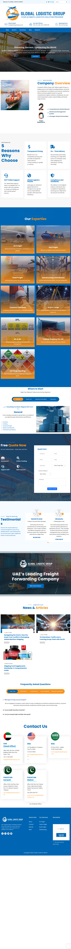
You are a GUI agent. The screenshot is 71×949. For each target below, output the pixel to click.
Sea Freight (53, 247)
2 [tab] (49, 565)
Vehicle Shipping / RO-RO (53, 339)
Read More (6, 665)
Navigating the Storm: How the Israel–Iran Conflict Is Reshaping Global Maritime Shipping (16, 660)
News (30, 30)
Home (7, 30)
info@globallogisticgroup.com (11, 782)
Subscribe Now (61, 859)
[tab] (35, 726)
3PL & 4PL (18, 339)
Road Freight (17, 277)
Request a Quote (52, 488)
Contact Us (37, 30)
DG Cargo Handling (17, 371)
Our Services (23, 30)
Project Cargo (53, 307)
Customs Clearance (17, 307)
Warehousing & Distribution (53, 277)
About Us (14, 30)
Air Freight (17, 246)
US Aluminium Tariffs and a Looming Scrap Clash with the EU (52, 661)
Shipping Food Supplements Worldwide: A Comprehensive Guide (15, 691)
